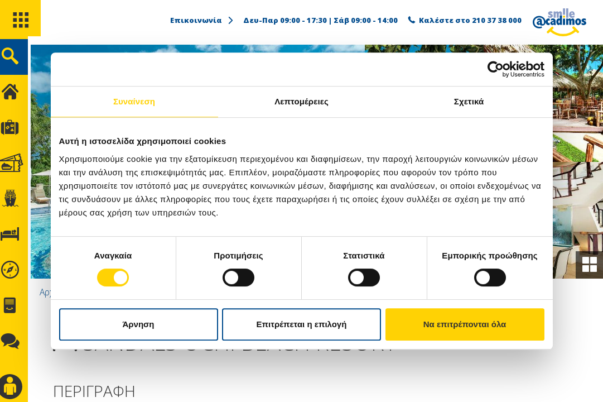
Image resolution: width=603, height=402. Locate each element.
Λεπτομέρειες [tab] (301, 101)
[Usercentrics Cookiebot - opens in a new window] (495, 69)
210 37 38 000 (497, 20)
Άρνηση (138, 324)
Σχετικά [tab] (469, 101)
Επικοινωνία (202, 20)
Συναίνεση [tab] (134, 101)
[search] (21, 60)
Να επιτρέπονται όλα (464, 324)
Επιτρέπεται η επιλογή (302, 324)
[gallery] (588, 264)
